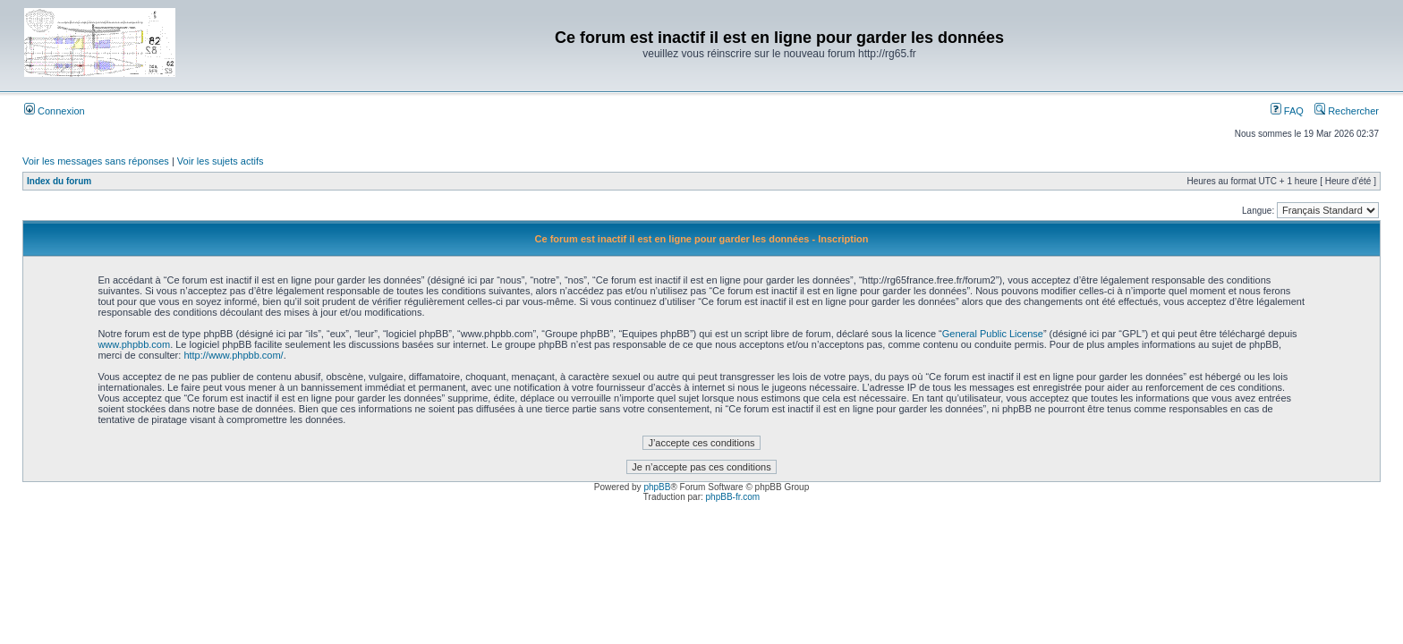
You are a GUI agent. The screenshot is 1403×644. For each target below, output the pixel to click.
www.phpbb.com (134, 344)
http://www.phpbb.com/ (233, 355)
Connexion (54, 111)
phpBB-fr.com (733, 497)
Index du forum (59, 181)
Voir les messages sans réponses (95, 161)
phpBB (656, 487)
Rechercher (1346, 111)
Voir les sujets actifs (220, 161)
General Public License (992, 333)
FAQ (1287, 111)
